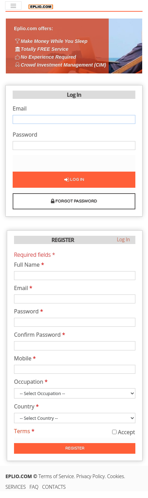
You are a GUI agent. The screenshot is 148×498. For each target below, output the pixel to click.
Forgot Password (74, 201)
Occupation (31, 382)
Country (26, 407)
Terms (24, 431)
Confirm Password (39, 335)
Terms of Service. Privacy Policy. (73, 476)
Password (25, 135)
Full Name (29, 265)
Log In (74, 179)
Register (74, 448)
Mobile (25, 359)
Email (20, 109)
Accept (123, 432)
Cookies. (116, 476)
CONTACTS (54, 487)
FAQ (33, 487)
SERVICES (15, 487)
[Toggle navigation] (13, 5)
